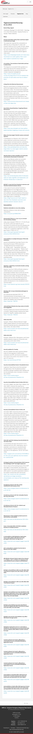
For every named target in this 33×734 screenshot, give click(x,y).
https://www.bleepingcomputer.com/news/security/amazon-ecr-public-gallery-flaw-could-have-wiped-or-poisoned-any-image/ (16, 56)
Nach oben (27, 703)
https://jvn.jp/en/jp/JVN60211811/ (12, 213)
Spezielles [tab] (5, 16)
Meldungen (5, 8)
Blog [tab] (27, 13)
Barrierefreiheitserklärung (16, 729)
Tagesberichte (11, 8)
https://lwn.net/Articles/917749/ (12, 360)
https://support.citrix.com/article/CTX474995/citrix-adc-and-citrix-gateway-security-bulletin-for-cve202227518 (16, 455)
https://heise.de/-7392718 (10, 301)
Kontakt (13, 728)
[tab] (20, 13)
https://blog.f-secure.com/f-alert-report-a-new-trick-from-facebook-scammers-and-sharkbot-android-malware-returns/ (15, 199)
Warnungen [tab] (5, 13)
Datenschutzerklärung (22, 728)
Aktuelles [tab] (13, 13)
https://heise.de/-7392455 (11, 314)
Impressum (6, 728)
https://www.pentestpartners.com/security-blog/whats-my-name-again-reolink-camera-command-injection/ (16, 148)
